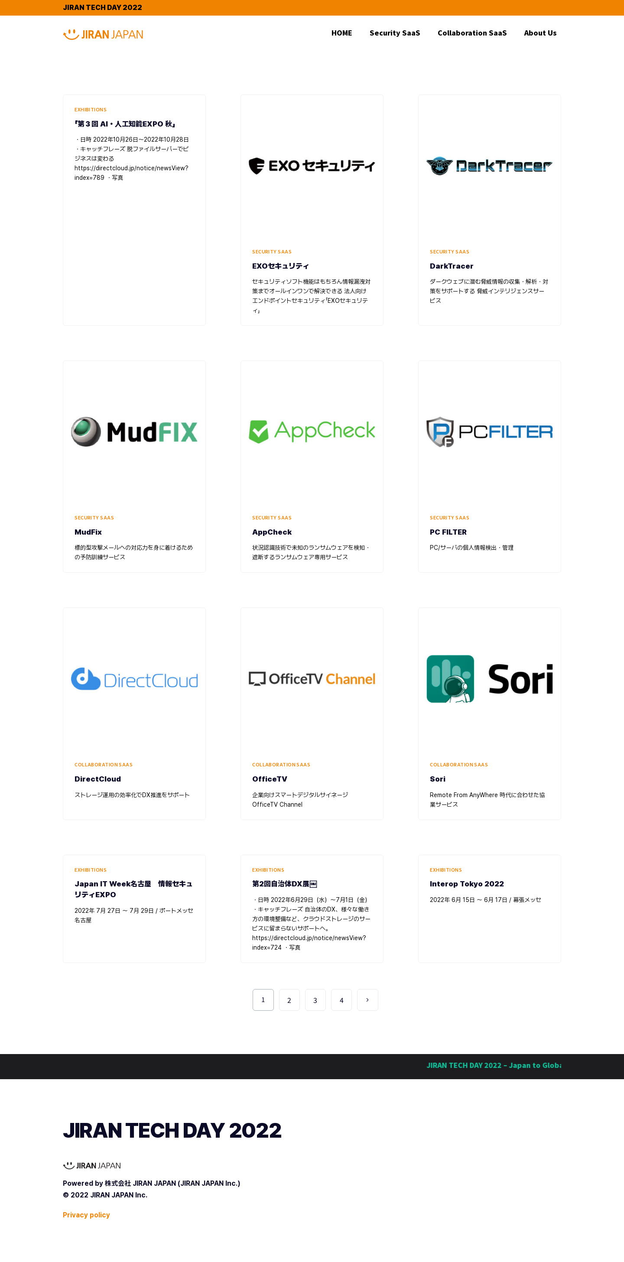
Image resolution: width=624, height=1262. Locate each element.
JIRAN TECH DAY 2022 (102, 7)
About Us (540, 32)
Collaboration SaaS (472, 32)
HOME (342, 32)
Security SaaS (395, 32)
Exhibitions (91, 109)
